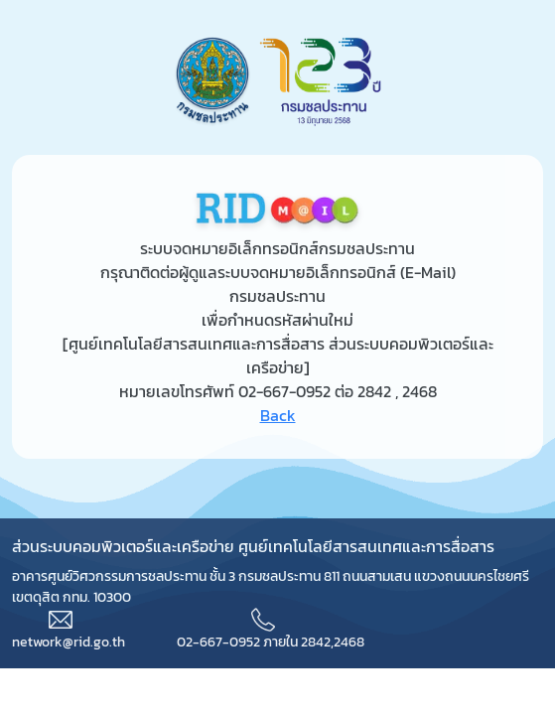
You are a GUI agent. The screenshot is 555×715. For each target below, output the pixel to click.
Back (278, 415)
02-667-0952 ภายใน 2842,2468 (270, 642)
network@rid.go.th (68, 642)
